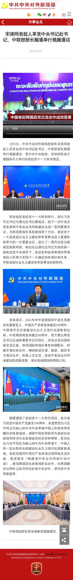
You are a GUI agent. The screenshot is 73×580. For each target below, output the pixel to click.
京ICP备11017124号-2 (56, 554)
